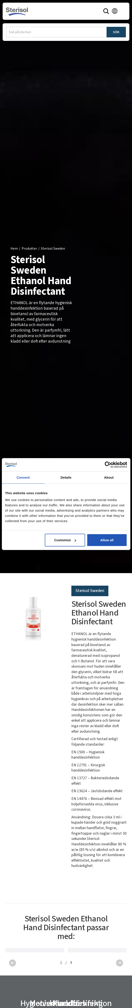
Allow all (107, 540)
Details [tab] (66, 477)
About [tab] (109, 477)
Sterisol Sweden (53, 248)
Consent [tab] (23, 477)
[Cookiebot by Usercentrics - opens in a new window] (108, 464)
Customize (65, 540)
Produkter (29, 248)
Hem (14, 248)
